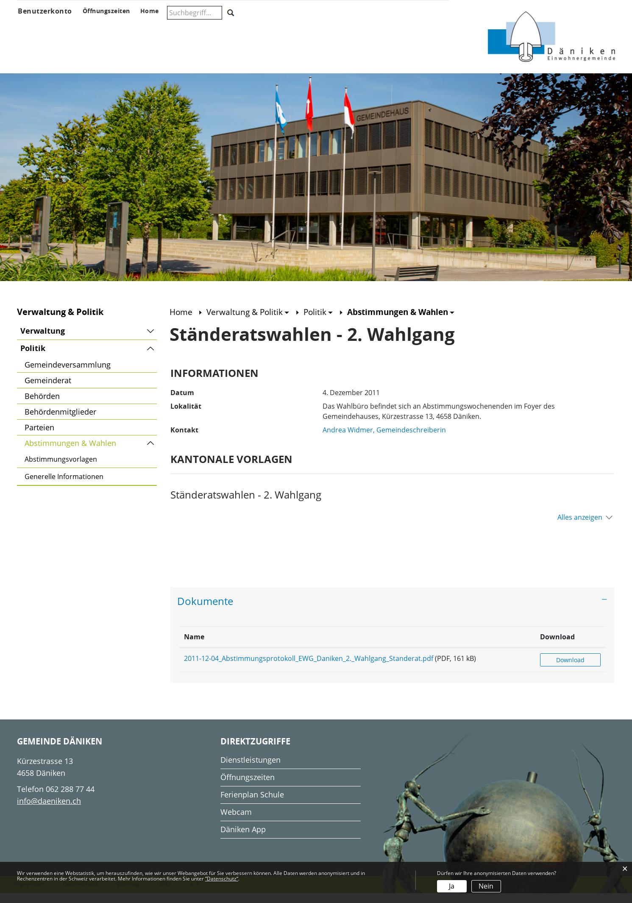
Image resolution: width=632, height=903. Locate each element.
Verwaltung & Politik (174, 28)
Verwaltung (42, 340)
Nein (486, 886)
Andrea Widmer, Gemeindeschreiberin (384, 439)
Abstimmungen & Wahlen (91, 451)
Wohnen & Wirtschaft (409, 28)
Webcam (236, 821)
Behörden (42, 406)
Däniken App (243, 838)
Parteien (39, 437)
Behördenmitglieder (60, 421)
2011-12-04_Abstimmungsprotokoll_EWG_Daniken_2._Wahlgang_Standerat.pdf (308, 667)
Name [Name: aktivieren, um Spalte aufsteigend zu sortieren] (194, 646)
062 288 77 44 (70, 798)
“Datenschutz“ (221, 878)
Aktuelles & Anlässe (96, 28)
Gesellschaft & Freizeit (334, 28)
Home (182, 321)
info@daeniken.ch (49, 810)
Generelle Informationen (64, 486)
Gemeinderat (48, 390)
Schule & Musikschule (249, 28)
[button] (251, 321)
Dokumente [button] (205, 611)
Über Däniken (36, 28)
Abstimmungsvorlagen (61, 469)
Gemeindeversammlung (68, 374)
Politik (32, 358)
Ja (451, 886)
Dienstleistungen (250, 769)
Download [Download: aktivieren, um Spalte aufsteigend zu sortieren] (571, 646)
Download (577, 669)
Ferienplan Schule (252, 804)
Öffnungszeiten (247, 786)
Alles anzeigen (579, 527)
